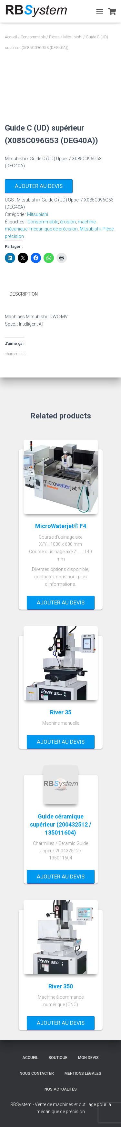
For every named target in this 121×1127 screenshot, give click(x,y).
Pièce (108, 228)
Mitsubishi (72, 37)
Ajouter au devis (39, 186)
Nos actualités (61, 1089)
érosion (68, 221)
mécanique (16, 228)
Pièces (54, 37)
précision (14, 236)
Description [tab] (24, 294)
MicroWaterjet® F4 (60, 526)
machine (87, 221)
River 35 (60, 712)
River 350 (60, 986)
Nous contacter (37, 1073)
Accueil (11, 37)
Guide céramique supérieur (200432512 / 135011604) (60, 824)
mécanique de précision (53, 228)
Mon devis (88, 1057)
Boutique (58, 1057)
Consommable (33, 37)
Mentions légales (83, 1073)
